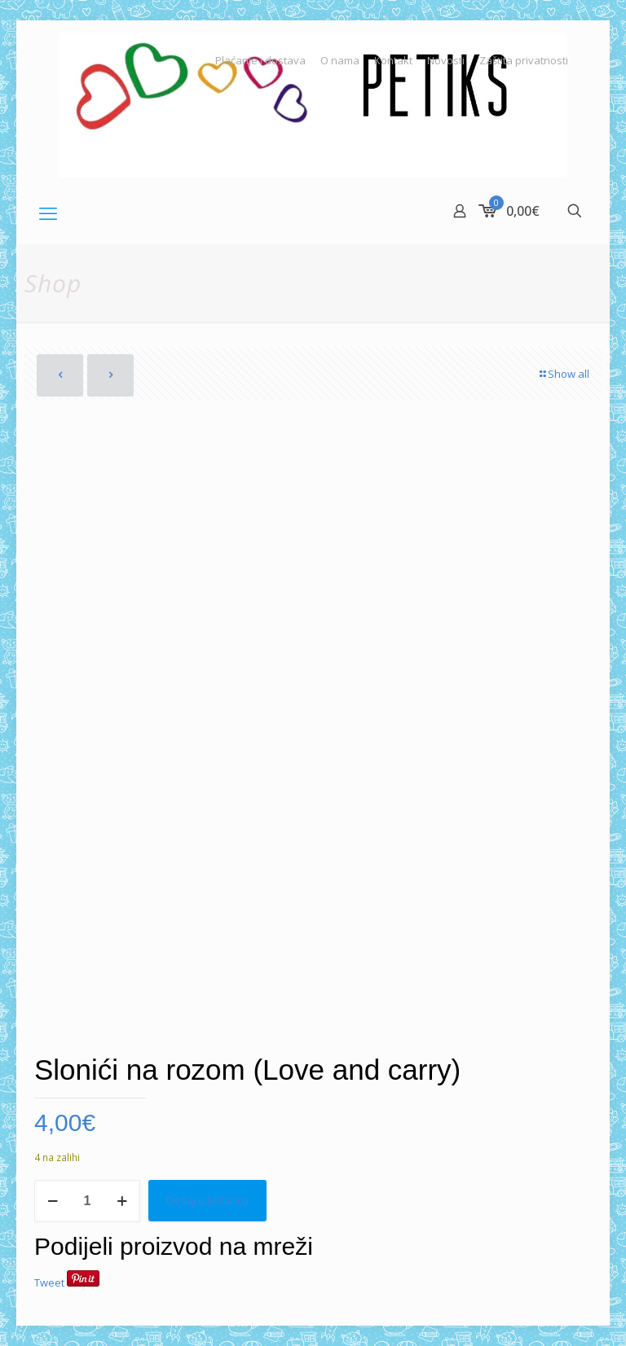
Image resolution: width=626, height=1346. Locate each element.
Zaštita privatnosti (523, 60)
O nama (339, 60)
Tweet (49, 1282)
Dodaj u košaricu (207, 1200)
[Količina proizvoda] (87, 1201)
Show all (563, 373)
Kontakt (393, 60)
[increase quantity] (122, 1201)
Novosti (446, 60)
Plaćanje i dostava (260, 60)
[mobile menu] (48, 212)
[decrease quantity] (52, 1201)
